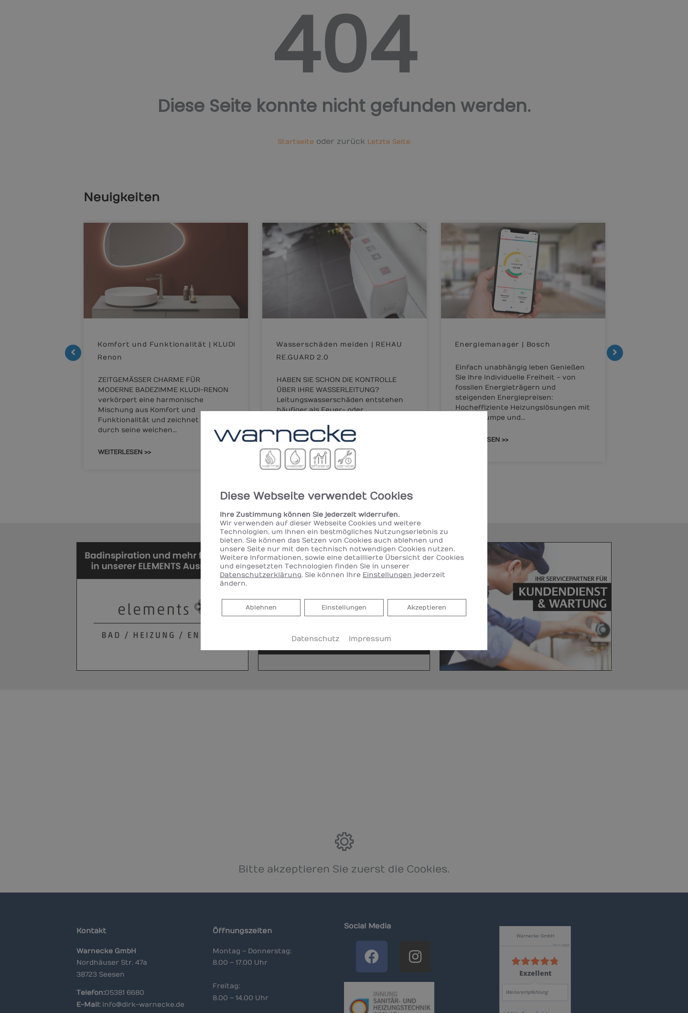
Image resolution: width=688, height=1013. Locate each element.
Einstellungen (344, 607)
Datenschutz (315, 639)
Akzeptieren (427, 607)
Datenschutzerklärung (260, 575)
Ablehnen (261, 606)
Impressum (370, 639)
